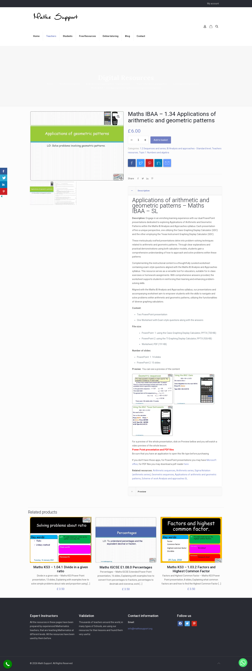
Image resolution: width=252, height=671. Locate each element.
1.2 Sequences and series (186, 84)
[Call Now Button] (7, 664)
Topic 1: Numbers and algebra (151, 84)
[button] (118, 116)
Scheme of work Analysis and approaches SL (164, 478)
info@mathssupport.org (140, 628)
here (186, 464)
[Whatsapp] (243, 662)
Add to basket (161, 140)
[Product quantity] (138, 140)
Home (50, 84)
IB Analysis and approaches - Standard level (108, 84)
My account (213, 3)
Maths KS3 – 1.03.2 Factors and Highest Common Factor (191, 569)
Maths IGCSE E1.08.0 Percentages (125, 567)
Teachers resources (69, 84)
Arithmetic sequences (164, 470)
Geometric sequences (163, 474)
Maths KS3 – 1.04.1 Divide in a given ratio (60, 569)
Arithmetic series (185, 470)
